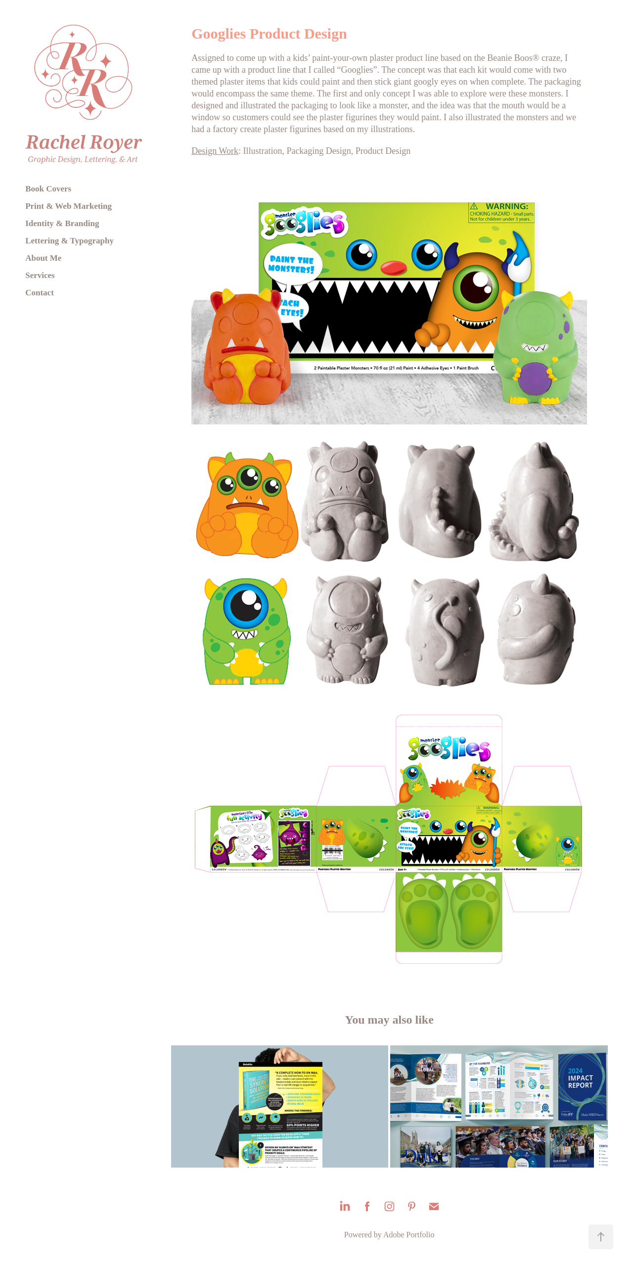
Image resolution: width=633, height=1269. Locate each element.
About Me (43, 258)
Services (39, 275)
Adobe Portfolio (409, 1234)
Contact (39, 292)
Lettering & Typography (69, 240)
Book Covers (48, 188)
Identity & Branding (62, 223)
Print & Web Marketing (68, 206)
